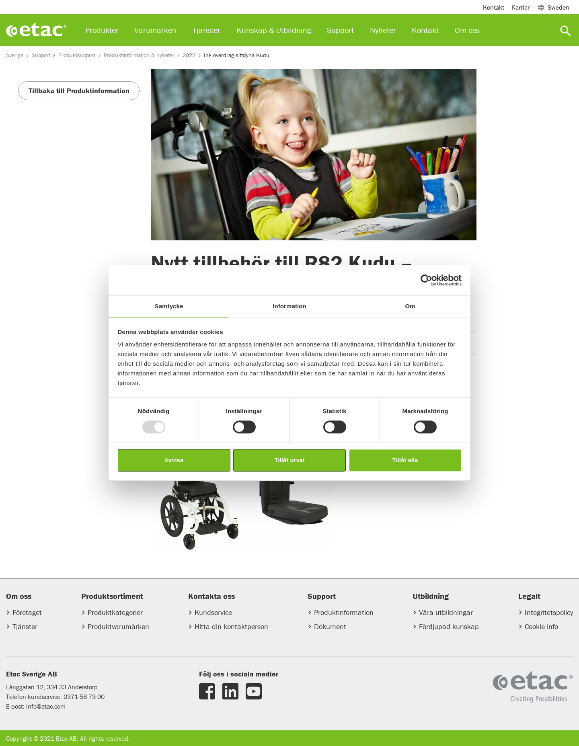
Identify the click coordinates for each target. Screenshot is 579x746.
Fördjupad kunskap (449, 626)
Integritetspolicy (549, 612)
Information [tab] (289, 306)
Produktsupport (76, 55)
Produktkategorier (115, 612)
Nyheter (383, 30)
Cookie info (541, 626)
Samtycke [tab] (169, 306)
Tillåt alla (405, 460)
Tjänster (24, 626)
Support (41, 55)
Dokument (330, 626)
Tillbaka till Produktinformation (79, 90)
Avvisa (174, 460)
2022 (189, 55)
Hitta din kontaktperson (231, 626)
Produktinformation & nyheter (139, 55)
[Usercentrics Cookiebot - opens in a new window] (426, 280)
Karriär (520, 7)
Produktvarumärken (118, 626)
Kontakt (493, 7)
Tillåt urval (290, 460)
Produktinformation (344, 612)
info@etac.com (46, 706)
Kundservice (213, 612)
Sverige (14, 55)
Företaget (27, 612)
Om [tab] (410, 306)
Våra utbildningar (446, 612)
